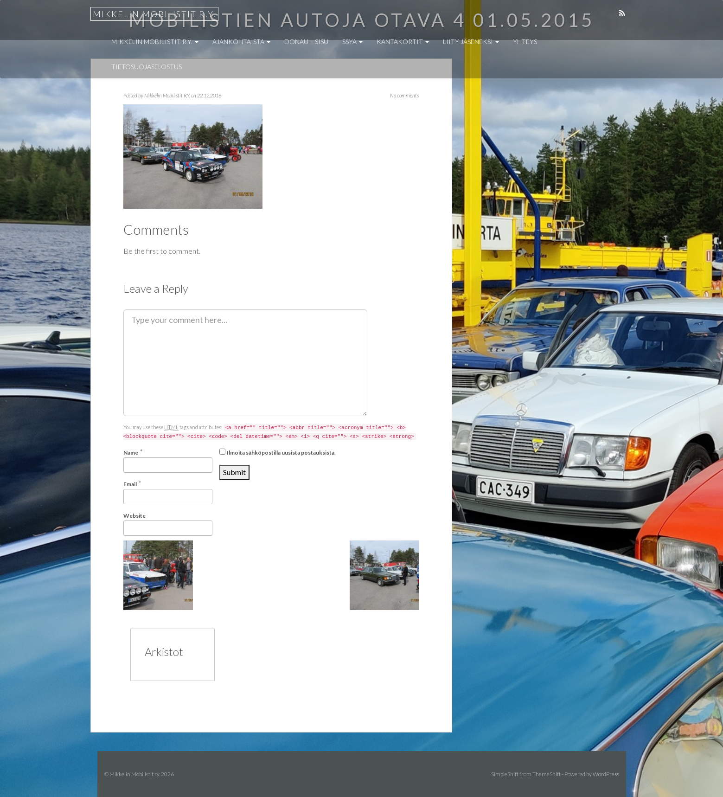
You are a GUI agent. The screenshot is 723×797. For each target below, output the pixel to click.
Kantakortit (403, 41)
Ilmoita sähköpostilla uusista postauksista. (281, 452)
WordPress (606, 774)
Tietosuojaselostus (146, 67)
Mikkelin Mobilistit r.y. (154, 14)
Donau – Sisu (306, 41)
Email (130, 484)
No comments (404, 95)
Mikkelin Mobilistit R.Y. (167, 95)
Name (130, 452)
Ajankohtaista (241, 41)
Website (134, 515)
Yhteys (525, 41)
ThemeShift (546, 774)
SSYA (352, 41)
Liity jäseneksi (471, 41)
